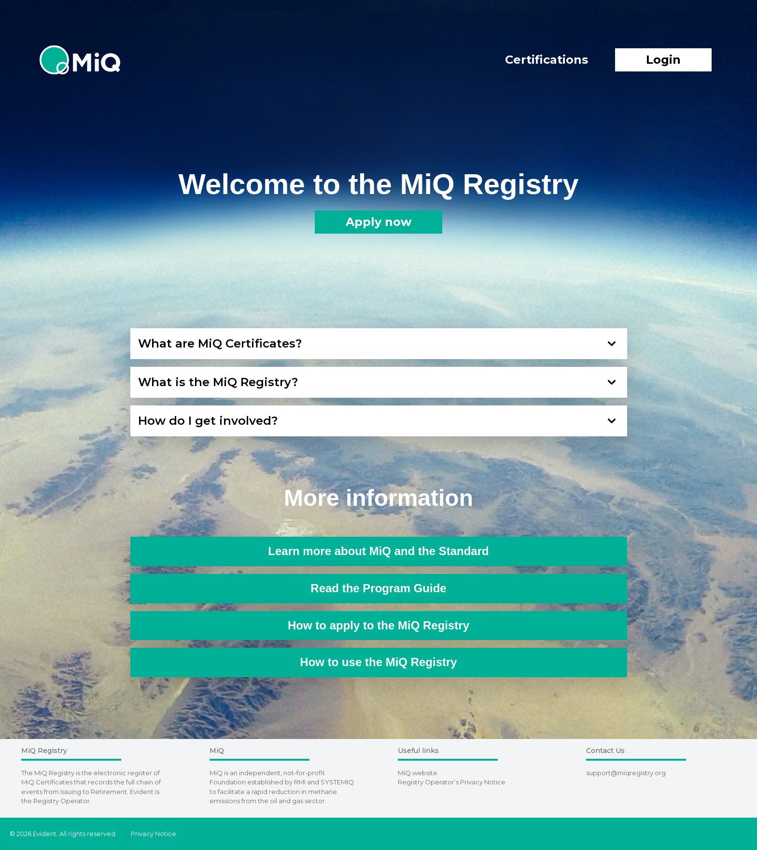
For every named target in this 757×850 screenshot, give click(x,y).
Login (663, 60)
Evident (142, 791)
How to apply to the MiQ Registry (378, 625)
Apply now (378, 222)
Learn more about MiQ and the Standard (378, 550)
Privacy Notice (153, 833)
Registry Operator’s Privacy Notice (451, 782)
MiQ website (417, 773)
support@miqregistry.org (626, 773)
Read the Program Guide (378, 588)
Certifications (546, 60)
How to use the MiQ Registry (378, 662)
